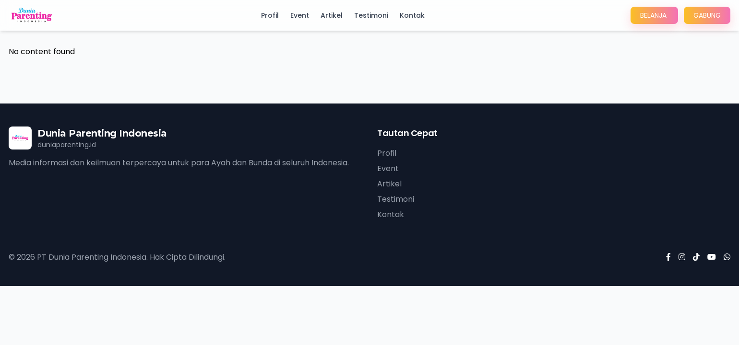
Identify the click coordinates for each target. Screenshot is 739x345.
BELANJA (654, 15)
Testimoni (371, 15)
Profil (270, 15)
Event (299, 15)
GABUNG (707, 15)
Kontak (412, 15)
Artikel (332, 15)
